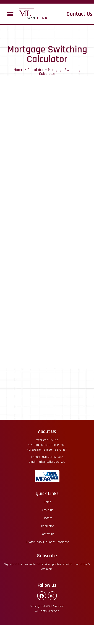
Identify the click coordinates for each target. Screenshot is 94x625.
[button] (10, 14)
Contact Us (79, 14)
